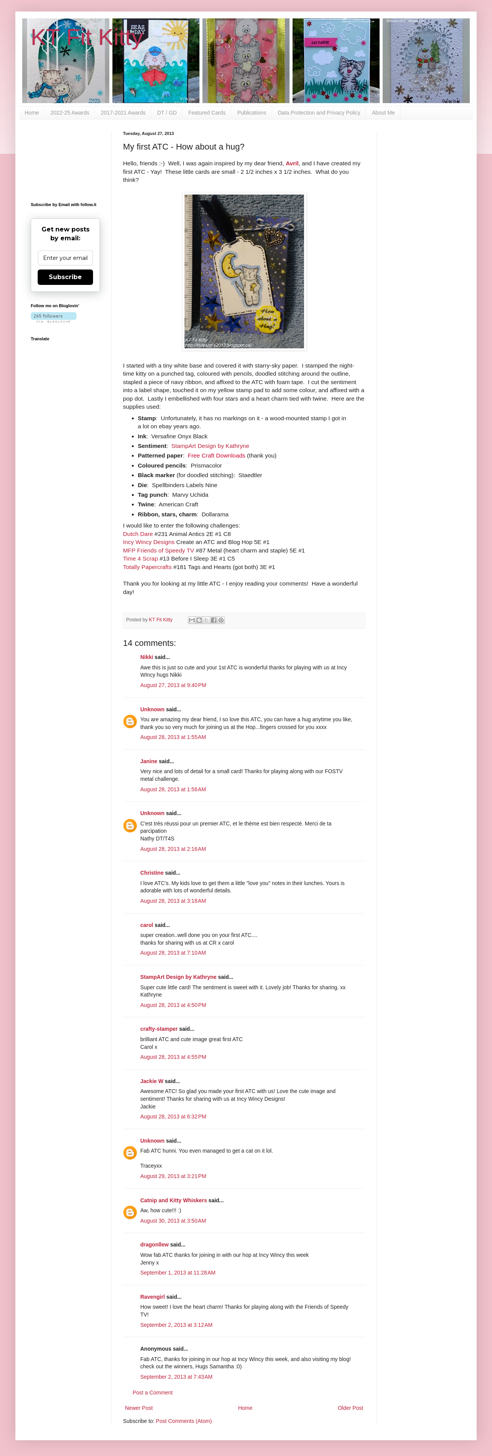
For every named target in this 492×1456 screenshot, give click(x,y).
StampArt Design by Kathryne (210, 446)
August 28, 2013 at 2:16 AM (173, 849)
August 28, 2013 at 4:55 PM (173, 1057)
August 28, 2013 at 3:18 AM (173, 901)
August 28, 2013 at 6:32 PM (173, 1116)
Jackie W (151, 1081)
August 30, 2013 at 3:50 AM (173, 1221)
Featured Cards (207, 113)
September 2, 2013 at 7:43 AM (176, 1377)
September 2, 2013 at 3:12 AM (176, 1325)
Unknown (152, 709)
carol (146, 925)
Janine (148, 761)
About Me (383, 113)
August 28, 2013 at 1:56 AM (173, 789)
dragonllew (154, 1244)
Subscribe (65, 277)
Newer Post (139, 1408)
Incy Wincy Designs (149, 542)
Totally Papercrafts (147, 567)
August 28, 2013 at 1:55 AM (173, 737)
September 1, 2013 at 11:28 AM (178, 1273)
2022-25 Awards (69, 113)
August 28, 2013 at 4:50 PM (173, 1005)
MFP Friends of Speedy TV (158, 550)
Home (32, 113)
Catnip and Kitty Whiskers (173, 1200)
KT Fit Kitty (87, 37)
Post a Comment (153, 1392)
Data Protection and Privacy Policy (319, 113)
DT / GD (167, 113)
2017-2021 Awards (123, 113)
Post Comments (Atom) (184, 1421)
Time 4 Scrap (140, 558)
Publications (251, 113)
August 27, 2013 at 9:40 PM (173, 685)
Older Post (350, 1408)
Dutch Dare (138, 534)
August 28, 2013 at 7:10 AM (173, 953)
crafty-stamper (159, 1029)
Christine (152, 873)
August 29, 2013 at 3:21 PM (173, 1176)
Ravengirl (152, 1297)
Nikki (146, 657)
